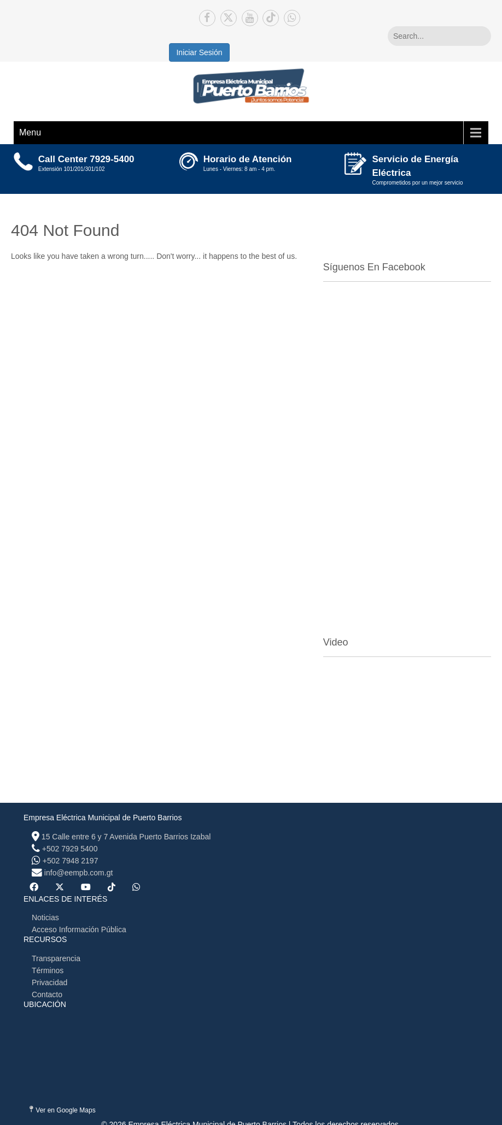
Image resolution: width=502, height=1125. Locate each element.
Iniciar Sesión (199, 52)
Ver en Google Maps (63, 1110)
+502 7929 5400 (70, 848)
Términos (47, 970)
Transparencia (56, 958)
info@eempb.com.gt (78, 872)
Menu (30, 132)
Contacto (47, 994)
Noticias (45, 917)
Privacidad (49, 982)
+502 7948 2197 (70, 860)
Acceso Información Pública (79, 929)
